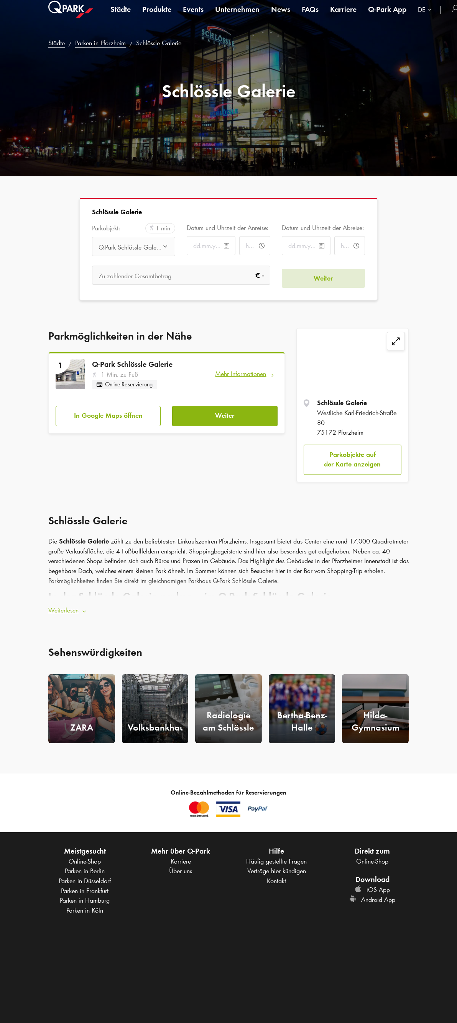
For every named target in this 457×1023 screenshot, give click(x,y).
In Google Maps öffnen (108, 413)
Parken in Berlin (85, 868)
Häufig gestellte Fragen (276, 858)
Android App (372, 897)
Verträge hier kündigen (276, 868)
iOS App (372, 887)
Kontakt (276, 878)
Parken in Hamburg (85, 897)
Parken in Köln (84, 907)
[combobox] (426, 18)
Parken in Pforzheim (100, 43)
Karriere (343, 16)
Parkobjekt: (106, 228)
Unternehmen (237, 16)
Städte (120, 16)
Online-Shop (85, 858)
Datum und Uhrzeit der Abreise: (323, 227)
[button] (228, 608)
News (280, 16)
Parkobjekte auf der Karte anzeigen (352, 459)
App (387, 16)
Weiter (224, 413)
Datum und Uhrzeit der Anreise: (227, 227)
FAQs (310, 16)
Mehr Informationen (240, 373)
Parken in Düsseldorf (85, 878)
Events (193, 16)
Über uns (180, 868)
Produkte (156, 16)
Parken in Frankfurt (84, 888)
